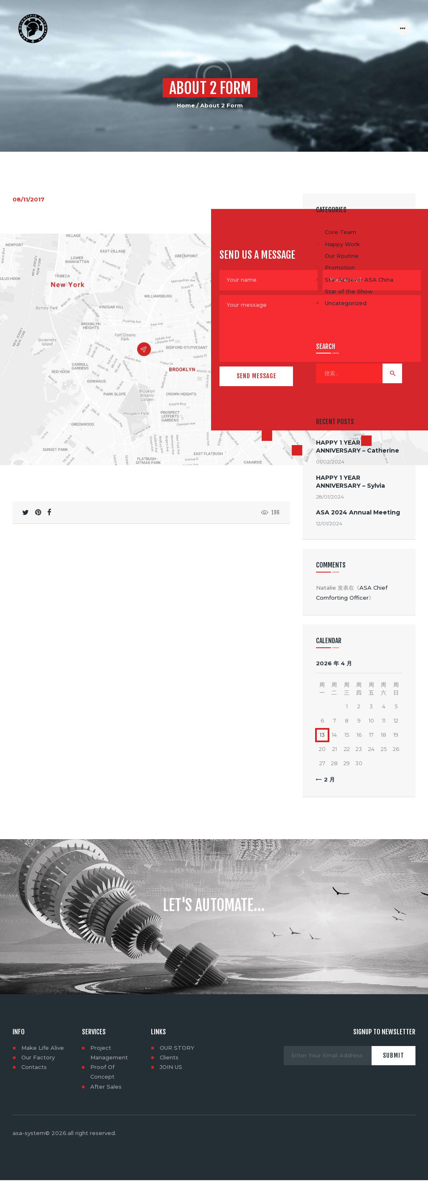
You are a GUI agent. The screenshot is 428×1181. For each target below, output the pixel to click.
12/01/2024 (329, 523)
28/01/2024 (330, 497)
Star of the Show (349, 291)
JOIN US (171, 1067)
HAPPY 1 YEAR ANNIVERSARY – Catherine (357, 446)
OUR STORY (177, 1047)
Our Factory (38, 1057)
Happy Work (342, 244)
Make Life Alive (42, 1047)
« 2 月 (327, 779)
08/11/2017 (28, 199)
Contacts (34, 1067)
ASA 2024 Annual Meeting (358, 512)
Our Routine (342, 255)
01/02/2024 (330, 461)
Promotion (340, 267)
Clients (169, 1057)
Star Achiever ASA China (359, 279)
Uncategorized (346, 303)
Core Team (340, 232)
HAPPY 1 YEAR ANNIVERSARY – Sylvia (350, 481)
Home (186, 105)
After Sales (106, 1086)
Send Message (256, 375)
